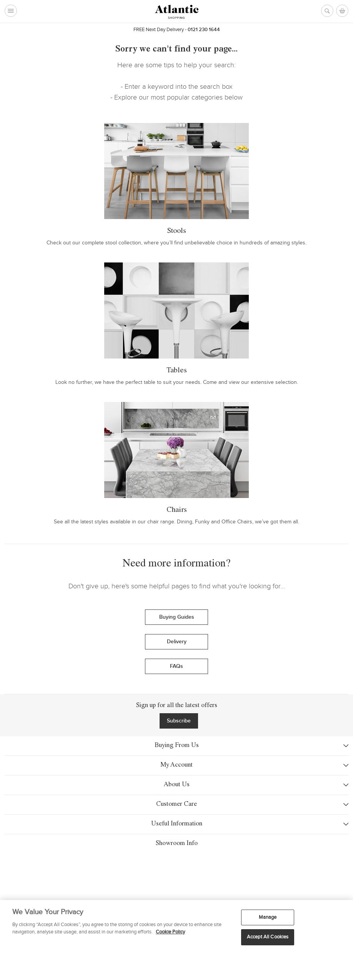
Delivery (176, 641)
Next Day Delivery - (160, 30)
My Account (176, 765)
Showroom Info (176, 871)
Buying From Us (177, 745)
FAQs (176, 666)
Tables (177, 371)
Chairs (177, 510)
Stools (176, 231)
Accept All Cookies (267, 937)
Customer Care (176, 804)
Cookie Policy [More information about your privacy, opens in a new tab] (170, 932)
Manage (268, 917)
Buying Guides (176, 617)
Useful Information (176, 824)
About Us (177, 785)
